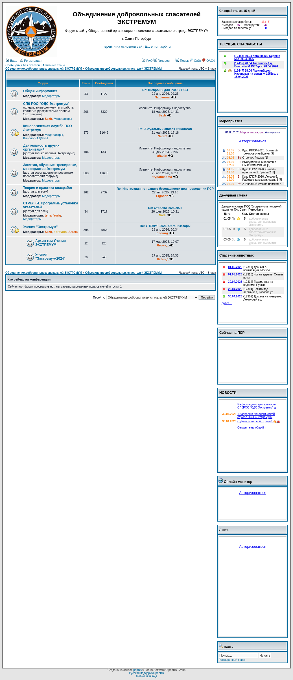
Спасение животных (236, 255)
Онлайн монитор (238, 482)
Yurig (57, 215)
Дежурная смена (233, 195)
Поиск (182, 60)
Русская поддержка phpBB (146, 673)
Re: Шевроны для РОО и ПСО (165, 90)
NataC (162, 136)
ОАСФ (208, 60)
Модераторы (51, 96)
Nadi (162, 215)
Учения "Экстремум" (40, 227)
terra (48, 215)
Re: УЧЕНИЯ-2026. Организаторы (165, 226)
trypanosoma (162, 176)
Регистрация (31, 60)
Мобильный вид (146, 676)
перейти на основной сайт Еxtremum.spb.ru (137, 46)
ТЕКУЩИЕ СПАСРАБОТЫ (240, 44)
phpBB (137, 670)
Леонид (162, 233)
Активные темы (53, 65)
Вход (11, 60)
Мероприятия (230, 121)
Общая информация (40, 91)
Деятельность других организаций (41, 147)
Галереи (162, 60)
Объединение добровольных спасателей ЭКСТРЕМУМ (43, 68)
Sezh (48, 118)
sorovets (60, 231)
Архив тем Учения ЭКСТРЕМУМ (50, 243)
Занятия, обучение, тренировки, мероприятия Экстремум (50, 167)
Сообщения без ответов (22, 65)
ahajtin (162, 155)
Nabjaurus (162, 97)
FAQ (147, 60)
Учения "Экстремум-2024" (50, 256)
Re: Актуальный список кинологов (165, 129)
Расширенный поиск (232, 659)
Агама (73, 231)
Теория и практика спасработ (48, 188)
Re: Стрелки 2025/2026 (165, 207)
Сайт (195, 60)
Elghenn (162, 196)
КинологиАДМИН (35, 138)
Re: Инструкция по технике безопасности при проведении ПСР (165, 188)
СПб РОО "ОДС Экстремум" (46, 104)
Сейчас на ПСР (232, 333)
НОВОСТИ (228, 393)
